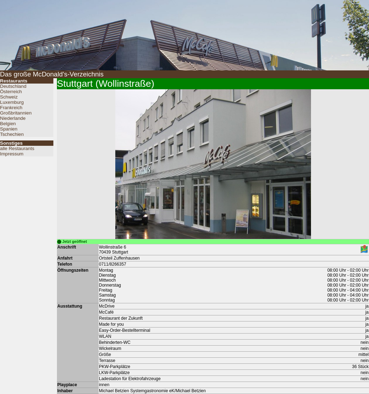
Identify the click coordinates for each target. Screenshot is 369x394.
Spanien (8, 129)
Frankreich (11, 107)
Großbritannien (16, 113)
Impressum (11, 153)
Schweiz (9, 97)
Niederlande (13, 118)
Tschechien (12, 134)
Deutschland (13, 86)
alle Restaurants (17, 148)
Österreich (11, 91)
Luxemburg (12, 102)
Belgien (8, 123)
